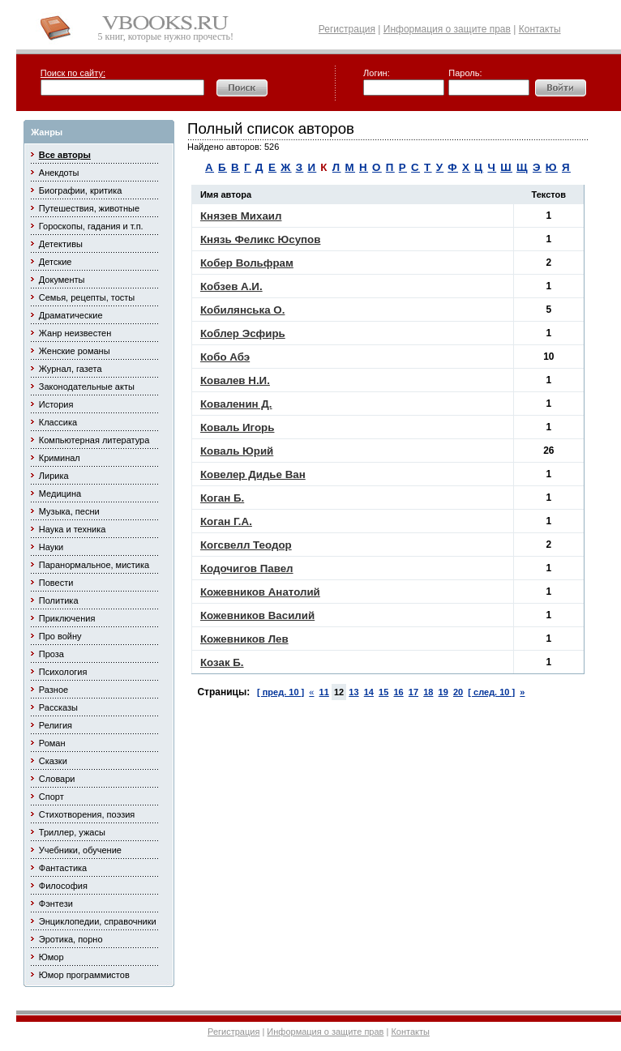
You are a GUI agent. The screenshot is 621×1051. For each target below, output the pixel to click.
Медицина (60, 493)
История (56, 404)
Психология (63, 672)
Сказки (53, 761)
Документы (62, 279)
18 (428, 692)
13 (353, 692)
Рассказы (58, 707)
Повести (56, 582)
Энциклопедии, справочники (97, 921)
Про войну (60, 636)
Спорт (51, 796)
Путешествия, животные (89, 208)
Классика (58, 422)
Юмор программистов (84, 975)
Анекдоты (59, 172)
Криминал (59, 458)
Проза (51, 654)
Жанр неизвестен (75, 333)
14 (369, 692)
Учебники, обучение (80, 850)
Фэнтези (56, 903)
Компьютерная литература (94, 440)
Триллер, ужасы (72, 832)
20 (458, 692)
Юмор (51, 957)
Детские (55, 262)
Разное (53, 689)
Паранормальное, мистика (94, 565)
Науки (51, 547)
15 (383, 692)
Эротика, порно (71, 939)
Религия (55, 725)
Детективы (61, 244)
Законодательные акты (87, 386)
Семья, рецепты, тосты (87, 297)
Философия (63, 886)
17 (413, 692)
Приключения (67, 618)
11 (324, 692)
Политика (59, 600)
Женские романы (74, 351)
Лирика (54, 476)
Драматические (71, 315)
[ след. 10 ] (491, 692)
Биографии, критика (80, 190)
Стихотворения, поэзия (87, 814)
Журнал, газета (70, 369)
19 (443, 692)
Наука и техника (72, 529)
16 (398, 692)
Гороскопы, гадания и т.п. (91, 226)
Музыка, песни (69, 511)
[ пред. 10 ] (280, 692)
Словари (57, 779)
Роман (52, 743)
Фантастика (63, 868)
